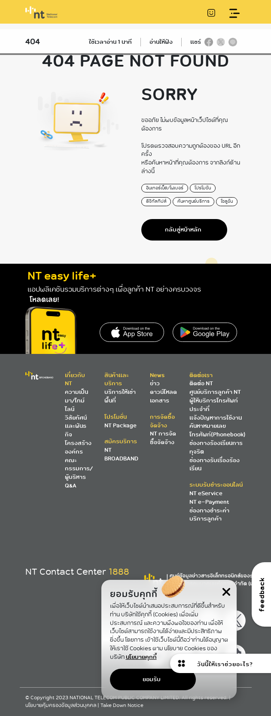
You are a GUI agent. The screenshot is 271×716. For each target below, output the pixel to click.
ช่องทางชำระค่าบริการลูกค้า (209, 515)
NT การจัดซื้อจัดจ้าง (163, 438)
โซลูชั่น (227, 201)
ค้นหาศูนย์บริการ (193, 201)
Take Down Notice (121, 705)
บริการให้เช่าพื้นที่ (120, 396)
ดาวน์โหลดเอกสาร (163, 396)
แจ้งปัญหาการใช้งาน (215, 417)
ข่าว (155, 383)
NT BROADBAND (121, 454)
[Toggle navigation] (234, 13)
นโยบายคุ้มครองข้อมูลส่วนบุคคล (61, 705)
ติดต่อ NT (201, 383)
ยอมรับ (152, 679)
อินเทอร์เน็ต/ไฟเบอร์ (164, 188)
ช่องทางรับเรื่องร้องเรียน (214, 464)
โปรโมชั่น (203, 188)
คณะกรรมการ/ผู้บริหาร (79, 469)
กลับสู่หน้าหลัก (183, 229)
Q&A (70, 485)
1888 (119, 571)
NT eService (205, 493)
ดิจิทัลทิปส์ (156, 201)
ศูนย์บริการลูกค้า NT (215, 391)
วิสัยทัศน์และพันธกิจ (76, 426)
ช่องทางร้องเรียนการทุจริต (216, 447)
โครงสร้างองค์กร (78, 447)
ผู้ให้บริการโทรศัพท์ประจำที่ (213, 405)
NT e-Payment (209, 501)
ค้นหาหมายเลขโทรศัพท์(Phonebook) (217, 430)
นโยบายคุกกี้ (141, 656)
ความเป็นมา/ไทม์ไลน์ (76, 400)
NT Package (120, 425)
